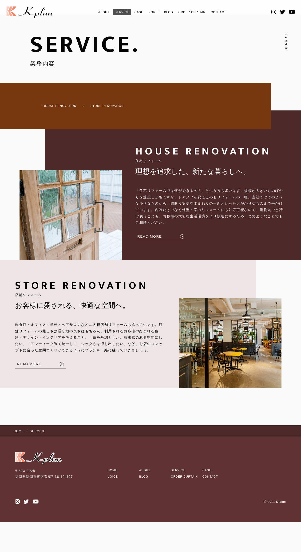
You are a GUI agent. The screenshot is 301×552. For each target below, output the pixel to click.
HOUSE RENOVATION (53, 104)
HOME (113, 459)
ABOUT (93, 12)
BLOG (168, 12)
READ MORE (149, 232)
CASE (134, 12)
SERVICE (115, 12)
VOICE (151, 12)
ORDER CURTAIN (196, 12)
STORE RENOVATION (112, 104)
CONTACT (228, 12)
